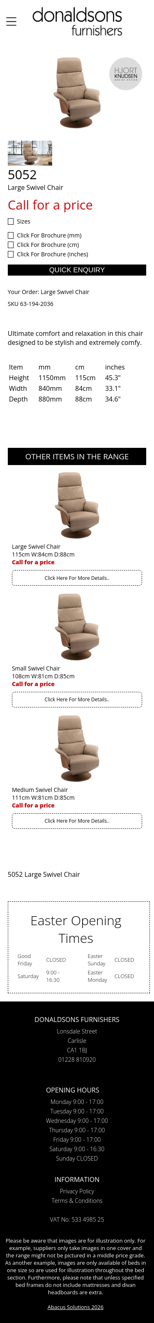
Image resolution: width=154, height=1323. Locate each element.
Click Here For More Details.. (77, 578)
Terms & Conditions (76, 1200)
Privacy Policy (77, 1191)
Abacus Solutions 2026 (75, 1307)
